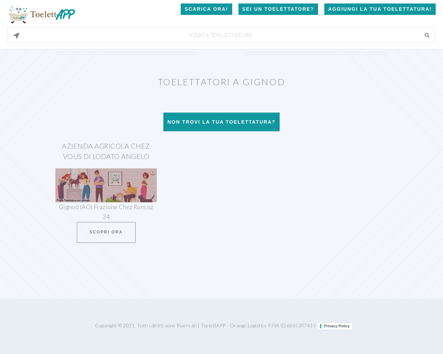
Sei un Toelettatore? (278, 9)
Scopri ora (106, 232)
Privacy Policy (337, 326)
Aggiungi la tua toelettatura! (380, 9)
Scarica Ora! (206, 9)
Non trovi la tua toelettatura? (221, 122)
